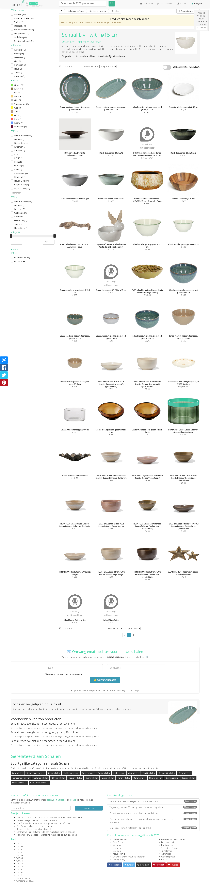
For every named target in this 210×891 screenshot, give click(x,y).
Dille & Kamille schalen (39, 782)
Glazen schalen (108, 778)
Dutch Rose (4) (21, 143)
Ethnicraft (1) (20, 177)
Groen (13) (19, 85)
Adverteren (166, 853)
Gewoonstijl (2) (21, 220)
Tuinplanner (166, 851)
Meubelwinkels (120, 853)
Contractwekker (23, 832)
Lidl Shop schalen (41, 778)
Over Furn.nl (118, 842)
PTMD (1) (18, 158)
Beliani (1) (18, 169)
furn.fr (19, 843)
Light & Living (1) (22, 188)
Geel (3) (17, 107)
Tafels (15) (19, 22)
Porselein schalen (19, 782)
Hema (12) (19, 139)
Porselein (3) (20, 64)
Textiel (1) (18, 72)
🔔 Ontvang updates (105, 680)
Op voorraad (20, 261)
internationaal (44, 829)
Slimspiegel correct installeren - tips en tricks (153, 828)
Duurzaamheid (168, 842)
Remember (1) (21, 173)
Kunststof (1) (20, 76)
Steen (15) (19, 53)
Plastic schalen (104, 773)
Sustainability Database (27, 834)
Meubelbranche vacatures (173, 839)
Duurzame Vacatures (26, 829)
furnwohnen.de (23, 878)
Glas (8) (17, 61)
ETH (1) (17, 154)
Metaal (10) (19, 57)
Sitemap (117, 851)
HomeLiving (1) (21, 228)
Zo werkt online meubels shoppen (129, 856)
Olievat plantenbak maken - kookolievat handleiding (153, 813)
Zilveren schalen (58, 778)
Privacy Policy (119, 859)
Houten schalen (155, 778)
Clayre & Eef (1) (21, 184)
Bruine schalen (88, 773)
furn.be (19, 846)
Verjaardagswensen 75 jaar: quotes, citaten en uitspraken (153, 807)
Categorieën (18, 10)
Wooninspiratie (168, 856)
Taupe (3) (18, 111)
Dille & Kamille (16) (23, 135)
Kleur (14, 80)
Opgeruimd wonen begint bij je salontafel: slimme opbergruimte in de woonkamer (153, 820)
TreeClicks (21, 817)
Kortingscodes (168, 845)
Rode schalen (118, 773)
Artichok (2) (19, 150)
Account (182, 3)
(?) (198, 67)
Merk (14, 131)
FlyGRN (19, 820)
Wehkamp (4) (20, 212)
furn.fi (18, 875)
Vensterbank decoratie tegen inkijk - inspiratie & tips (153, 801)
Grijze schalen (184, 773)
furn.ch (19, 863)
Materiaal (16, 45)
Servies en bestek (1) (24, 41)
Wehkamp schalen (71, 773)
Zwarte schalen (91, 778)
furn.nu (19, 855)
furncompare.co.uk (25, 880)
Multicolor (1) (20, 126)
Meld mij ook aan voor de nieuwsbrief (63, 674)
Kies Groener (22, 826)
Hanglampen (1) (21, 33)
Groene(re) (33, 3)
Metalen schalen (75, 778)
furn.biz (19, 872)
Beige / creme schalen (36, 773)
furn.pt (19, 869)
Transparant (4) (21, 104)
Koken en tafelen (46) (24, 18)
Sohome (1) (19, 224)
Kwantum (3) (20, 146)
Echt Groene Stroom (26, 823)
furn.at (19, 852)
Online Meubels (120, 839)
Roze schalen (17, 773)
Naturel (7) (19, 96)
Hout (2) (18, 68)
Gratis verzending (22, 257)
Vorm (14, 249)
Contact (165, 859)
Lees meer (201, 28)
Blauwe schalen (172, 778)
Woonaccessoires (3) (24, 29)
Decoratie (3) (20, 25)
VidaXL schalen (149, 773)
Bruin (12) (18, 89)
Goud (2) (18, 115)
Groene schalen (188, 778)
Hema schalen (54, 773)
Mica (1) (18, 162)
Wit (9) (17, 92)
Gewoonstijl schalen (167, 773)
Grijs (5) (17, 100)
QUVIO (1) (19, 165)
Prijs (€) (15, 232)
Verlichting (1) (20, 37)
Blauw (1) (18, 123)
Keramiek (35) (20, 49)
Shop (14, 197)
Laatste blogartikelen (120, 795)
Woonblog (118, 845)
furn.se (19, 860)
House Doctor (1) (22, 180)
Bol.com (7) (19, 209)
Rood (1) (18, 119)
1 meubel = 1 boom (170, 848)
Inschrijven (89, 808)
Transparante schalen (21, 778)
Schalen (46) (20, 14)
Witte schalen (133, 773)
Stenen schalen (124, 778)
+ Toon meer (16, 193)
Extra (14, 253)
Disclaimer (118, 848)
